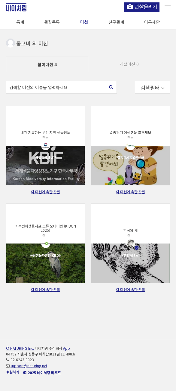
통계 (20, 22)
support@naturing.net (29, 365)
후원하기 (12, 371)
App (66, 348)
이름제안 (152, 22)
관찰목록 (52, 22)
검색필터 (153, 87)
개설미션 (129, 64)
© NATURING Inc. (20, 348)
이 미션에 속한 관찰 (45, 191)
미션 (84, 22)
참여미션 (47, 64)
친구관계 (116, 22)
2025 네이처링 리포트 (42, 372)
